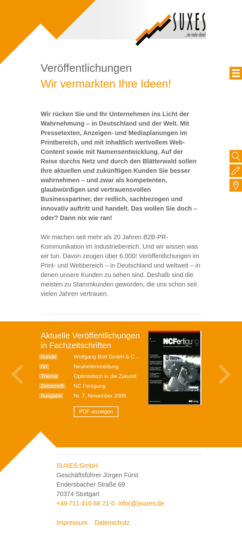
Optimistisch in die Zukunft (105, 376)
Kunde (48, 356)
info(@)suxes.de (141, 503)
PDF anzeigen (96, 412)
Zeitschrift (52, 386)
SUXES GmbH (77, 465)
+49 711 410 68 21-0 (85, 503)
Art (44, 366)
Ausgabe (51, 396)
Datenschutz (112, 522)
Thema (49, 376)
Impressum (72, 522)
